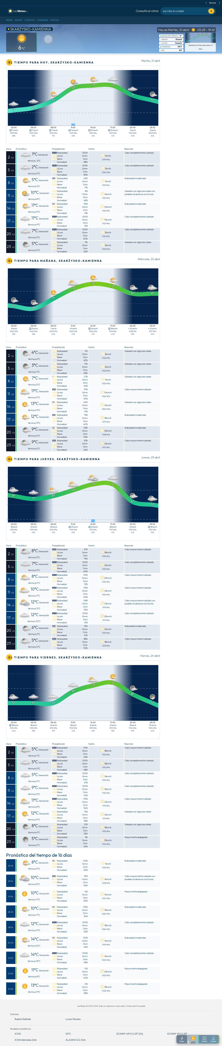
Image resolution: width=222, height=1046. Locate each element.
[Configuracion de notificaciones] (213, 1039)
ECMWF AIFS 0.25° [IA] (129, 1033)
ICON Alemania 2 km (26, 1039)
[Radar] (182, 1039)
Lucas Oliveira (73, 1019)
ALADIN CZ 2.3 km (76, 1039)
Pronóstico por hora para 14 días (200, 47)
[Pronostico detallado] (193, 1039)
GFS (68, 1033)
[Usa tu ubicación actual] (211, 11)
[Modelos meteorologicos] (204, 1039)
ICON (18, 1033)
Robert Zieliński (23, 1019)
